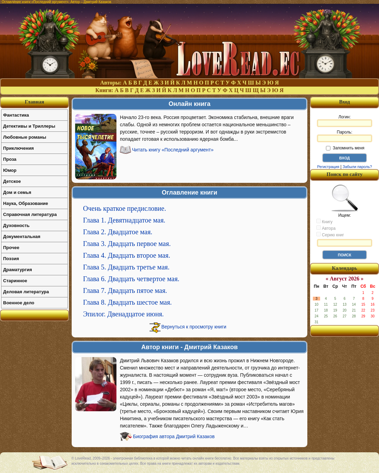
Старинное (15, 280)
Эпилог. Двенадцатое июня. (123, 314)
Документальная (21, 236)
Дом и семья (17, 192)
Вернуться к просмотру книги (193, 326)
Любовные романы (24, 137)
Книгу (324, 221)
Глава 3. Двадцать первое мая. (127, 243)
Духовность (16, 225)
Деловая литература (26, 291)
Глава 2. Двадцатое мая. (117, 232)
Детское (12, 181)
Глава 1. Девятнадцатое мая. (124, 220)
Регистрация (328, 167)
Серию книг (330, 234)
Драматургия (17, 269)
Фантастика (16, 115)
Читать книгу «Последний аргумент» (173, 149)
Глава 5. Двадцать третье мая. (126, 267)
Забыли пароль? (357, 167)
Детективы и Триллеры (29, 126)
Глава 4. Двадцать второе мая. (126, 255)
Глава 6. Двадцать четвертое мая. (131, 279)
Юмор (10, 170)
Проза (10, 159)
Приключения (18, 148)
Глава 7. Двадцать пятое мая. (125, 290)
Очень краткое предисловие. (124, 208)
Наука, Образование (25, 203)
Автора (326, 228)
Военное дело (18, 302)
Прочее (11, 247)
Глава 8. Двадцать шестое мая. (127, 302)
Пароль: (344, 136)
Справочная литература (30, 214)
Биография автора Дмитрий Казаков (174, 436)
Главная (34, 102)
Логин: (344, 121)
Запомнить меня (345, 148)
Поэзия (11, 258)
